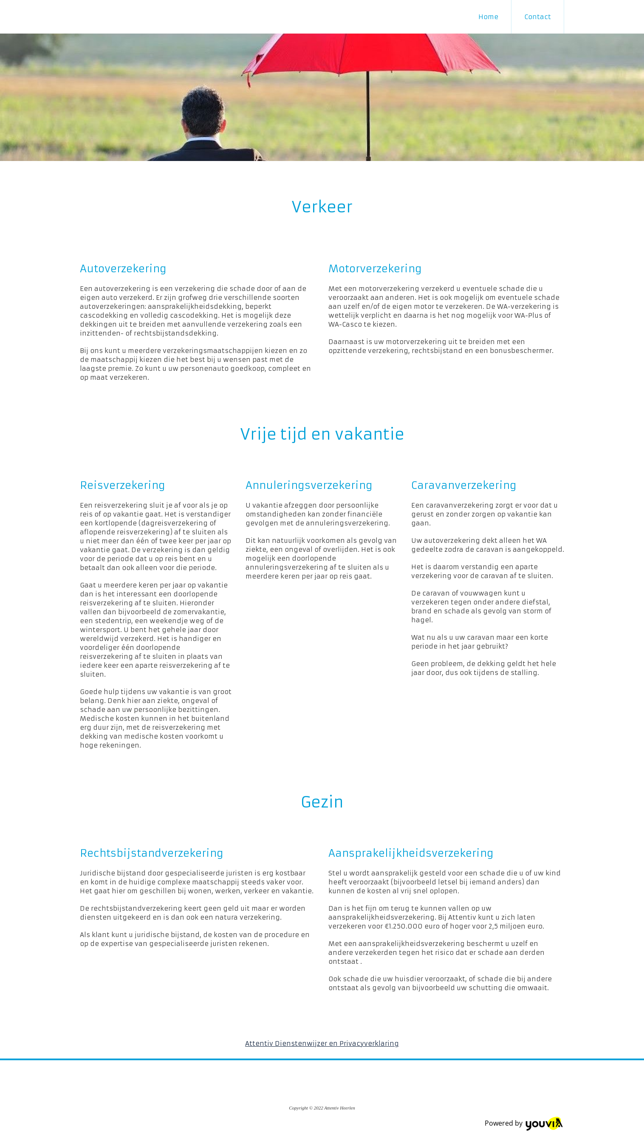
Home (488, 17)
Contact (537, 17)
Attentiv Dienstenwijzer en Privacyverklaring (322, 1043)
